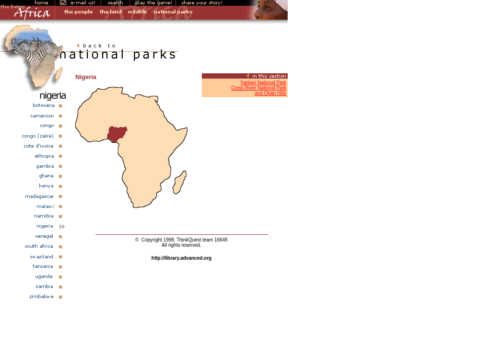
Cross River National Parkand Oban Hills (258, 90)
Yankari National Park (263, 82)
